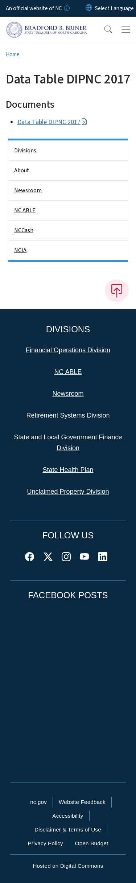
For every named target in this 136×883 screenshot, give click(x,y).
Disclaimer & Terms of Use (67, 829)
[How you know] (66, 8)
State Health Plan (67, 469)
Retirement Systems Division (68, 415)
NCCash (23, 230)
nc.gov (38, 802)
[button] (103, 29)
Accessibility (67, 816)
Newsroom (28, 190)
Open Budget (91, 843)
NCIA (20, 250)
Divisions (25, 151)
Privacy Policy (45, 843)
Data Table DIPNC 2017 (52, 122)
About (21, 170)
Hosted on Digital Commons (68, 866)
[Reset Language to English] (89, 8)
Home (13, 54)
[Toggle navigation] (126, 29)
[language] (114, 8)
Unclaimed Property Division (68, 491)
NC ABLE (25, 210)
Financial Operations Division (68, 350)
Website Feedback (82, 802)
